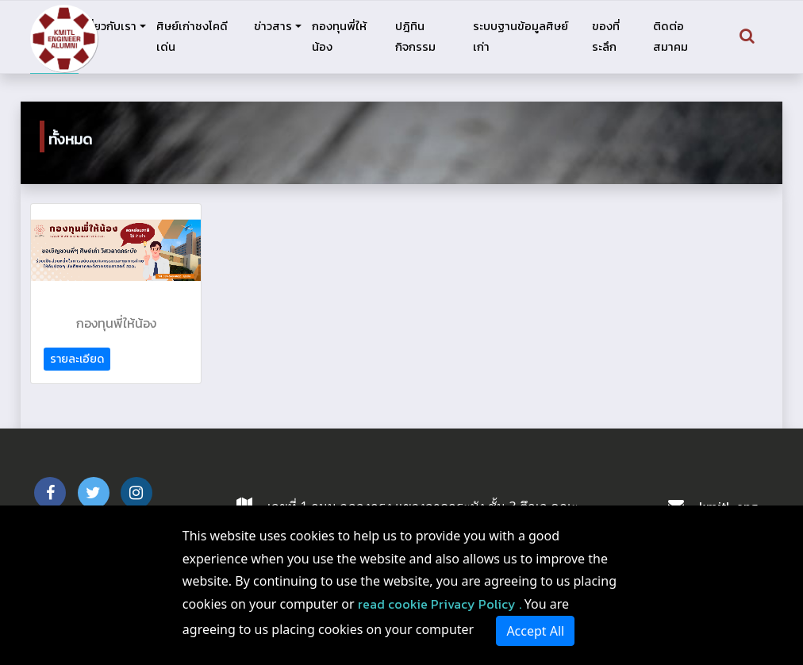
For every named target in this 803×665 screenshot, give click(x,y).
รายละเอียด (77, 359)
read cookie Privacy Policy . (439, 603)
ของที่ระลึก (606, 36)
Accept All (535, 631)
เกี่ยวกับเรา (109, 26)
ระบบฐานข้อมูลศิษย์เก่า (520, 36)
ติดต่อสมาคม (670, 36)
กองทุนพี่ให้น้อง (339, 36)
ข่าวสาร (273, 26)
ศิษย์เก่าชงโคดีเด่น (192, 36)
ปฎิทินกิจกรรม (415, 36)
